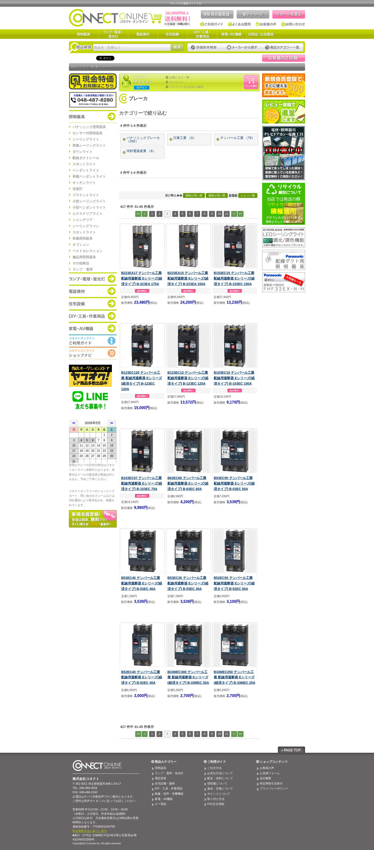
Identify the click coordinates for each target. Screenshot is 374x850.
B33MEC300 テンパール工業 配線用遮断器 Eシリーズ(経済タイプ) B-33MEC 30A (188, 677)
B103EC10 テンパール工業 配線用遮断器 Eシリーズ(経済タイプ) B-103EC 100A (234, 378)
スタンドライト (84, 232)
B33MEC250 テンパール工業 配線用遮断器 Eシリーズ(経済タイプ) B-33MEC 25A (234, 677)
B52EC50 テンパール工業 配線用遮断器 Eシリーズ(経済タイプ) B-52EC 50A (234, 583)
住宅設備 (172, 34)
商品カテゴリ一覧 (82, 67)
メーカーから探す (242, 47)
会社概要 (265, 778)
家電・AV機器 (231, 34)
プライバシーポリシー (274, 788)
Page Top (291, 750)
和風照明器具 (83, 238)
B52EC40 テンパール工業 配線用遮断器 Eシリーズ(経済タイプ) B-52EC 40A (141, 677)
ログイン (141, 87)
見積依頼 (283, 58)
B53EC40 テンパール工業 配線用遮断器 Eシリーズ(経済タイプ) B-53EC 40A (141, 583)
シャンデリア (83, 220)
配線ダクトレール (86, 158)
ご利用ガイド (211, 24)
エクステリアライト (88, 213)
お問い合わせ (293, 24)
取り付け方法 (215, 799)
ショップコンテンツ (274, 761)
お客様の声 (266, 24)
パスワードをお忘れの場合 (186, 87)
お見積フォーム (270, 773)
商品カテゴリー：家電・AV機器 (93, 328)
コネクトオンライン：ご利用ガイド (93, 340)
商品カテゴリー (166, 761)
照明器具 (84, 34)
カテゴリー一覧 (282, 47)
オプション (81, 244)
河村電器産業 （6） (141, 151)
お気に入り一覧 (179, 77)
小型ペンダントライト (89, 207)
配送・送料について (220, 778)
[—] (183, 113)
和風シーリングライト (89, 145)
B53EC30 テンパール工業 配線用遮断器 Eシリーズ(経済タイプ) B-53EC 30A (187, 583)
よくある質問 (239, 24)
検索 (177, 47)
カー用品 (160, 804)
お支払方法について (220, 773)
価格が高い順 (216, 195)
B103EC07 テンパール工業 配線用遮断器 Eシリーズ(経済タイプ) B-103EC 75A (141, 483)
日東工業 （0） (184, 138)
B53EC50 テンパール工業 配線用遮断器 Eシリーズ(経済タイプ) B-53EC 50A (234, 483)
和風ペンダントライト (89, 176)
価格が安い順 (194, 195)
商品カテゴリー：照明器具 (93, 116)
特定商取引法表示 (271, 783)
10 (219, 213)
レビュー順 (248, 195)
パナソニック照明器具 (89, 127)
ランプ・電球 (83, 269)
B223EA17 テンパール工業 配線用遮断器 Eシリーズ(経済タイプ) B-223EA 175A (141, 278)
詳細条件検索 (205, 47)
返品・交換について (220, 788)
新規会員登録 (217, 14)
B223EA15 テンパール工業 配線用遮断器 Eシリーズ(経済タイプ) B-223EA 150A (187, 278)
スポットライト (84, 164)
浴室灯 (78, 189)
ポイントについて (218, 793)
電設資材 (143, 34)
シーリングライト (86, 139)
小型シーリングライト (89, 201)
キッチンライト (84, 182)
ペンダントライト (86, 170)
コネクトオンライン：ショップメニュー (93, 353)
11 (226, 213)
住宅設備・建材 (165, 783)
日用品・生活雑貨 (260, 34)
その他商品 (81, 263)
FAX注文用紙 (215, 804)
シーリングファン (86, 226)
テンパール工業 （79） (237, 138)
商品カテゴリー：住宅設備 (93, 303)
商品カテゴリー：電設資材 (93, 291)
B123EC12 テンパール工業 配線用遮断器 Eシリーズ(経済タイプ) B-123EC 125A (187, 378)
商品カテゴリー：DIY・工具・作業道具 (93, 316)
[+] (173, 113)
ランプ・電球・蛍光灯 (113, 34)
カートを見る (288, 14)
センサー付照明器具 (88, 133)
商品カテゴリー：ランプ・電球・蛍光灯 (93, 278)
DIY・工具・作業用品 (202, 34)
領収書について (217, 783)
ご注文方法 (214, 768)
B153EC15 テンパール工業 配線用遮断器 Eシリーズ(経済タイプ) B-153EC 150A (234, 278)
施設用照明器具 (84, 257)
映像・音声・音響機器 (169, 793)
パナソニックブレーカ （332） (143, 139)
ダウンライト (83, 152)
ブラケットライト (86, 195)
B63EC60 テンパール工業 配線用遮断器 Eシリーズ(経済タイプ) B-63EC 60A (187, 483)
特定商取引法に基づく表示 (90, 831)
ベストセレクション (88, 251)
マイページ (253, 14)
